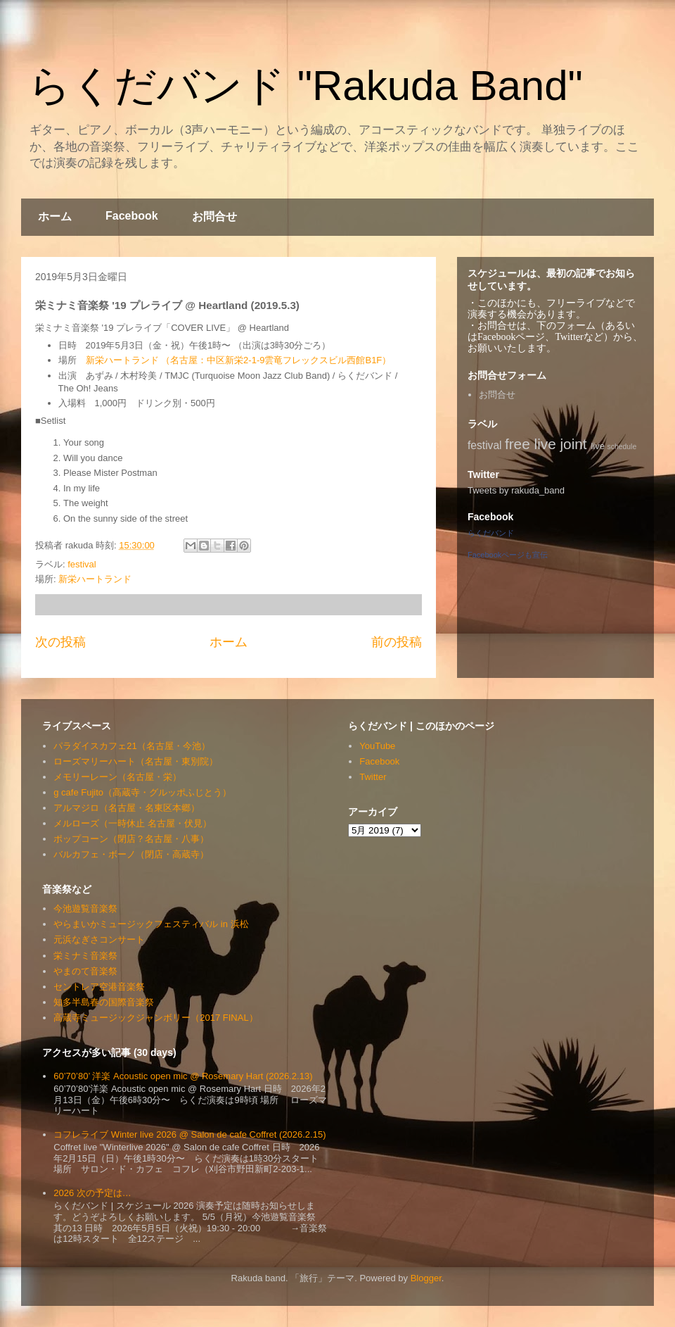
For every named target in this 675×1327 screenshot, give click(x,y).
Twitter (372, 777)
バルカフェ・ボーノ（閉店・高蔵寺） (131, 854)
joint (573, 444)
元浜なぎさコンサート (99, 939)
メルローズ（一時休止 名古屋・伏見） (132, 823)
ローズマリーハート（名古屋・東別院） (135, 761)
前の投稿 (396, 642)
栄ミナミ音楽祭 (85, 955)
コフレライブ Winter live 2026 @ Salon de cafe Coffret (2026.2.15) (189, 1134)
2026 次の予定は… (92, 1193)
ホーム (55, 216)
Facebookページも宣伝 (508, 555)
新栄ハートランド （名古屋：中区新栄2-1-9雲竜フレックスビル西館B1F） (239, 360)
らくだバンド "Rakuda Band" (305, 85)
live (598, 446)
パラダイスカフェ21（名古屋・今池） (131, 746)
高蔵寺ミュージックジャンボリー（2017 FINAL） (155, 1017)
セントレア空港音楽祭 (99, 986)
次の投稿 (60, 642)
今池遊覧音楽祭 (85, 908)
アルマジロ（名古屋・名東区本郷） (126, 808)
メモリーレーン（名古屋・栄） (117, 777)
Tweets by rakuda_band (516, 490)
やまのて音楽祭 (85, 971)
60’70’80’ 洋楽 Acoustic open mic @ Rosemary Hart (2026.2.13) (182, 1076)
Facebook (131, 216)
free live (530, 444)
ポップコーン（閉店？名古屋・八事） (131, 839)
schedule (622, 447)
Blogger (426, 1278)
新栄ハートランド (94, 579)
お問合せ (214, 216)
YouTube (377, 746)
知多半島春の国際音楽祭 (103, 1002)
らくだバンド (491, 533)
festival (82, 564)
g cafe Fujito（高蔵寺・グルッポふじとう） (142, 792)
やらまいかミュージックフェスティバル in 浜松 (150, 924)
